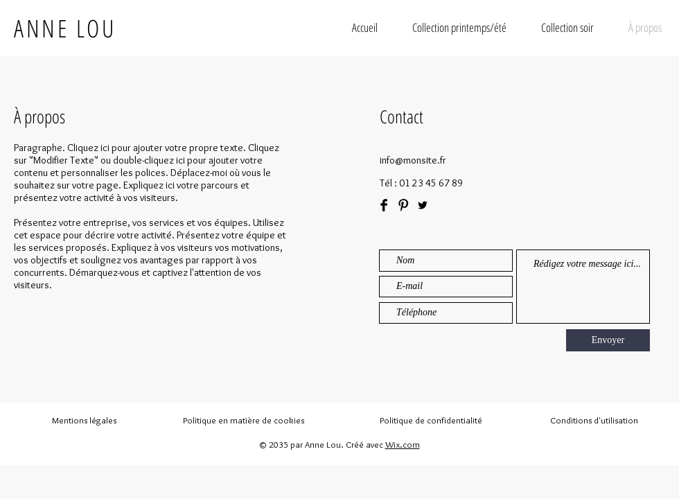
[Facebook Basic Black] (384, 205)
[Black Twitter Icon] (422, 205)
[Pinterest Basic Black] (403, 205)
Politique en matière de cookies (244, 420)
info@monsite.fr (413, 160)
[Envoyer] (608, 340)
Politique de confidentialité (431, 420)
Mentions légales (84, 420)
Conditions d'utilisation (594, 420)
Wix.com (402, 444)
